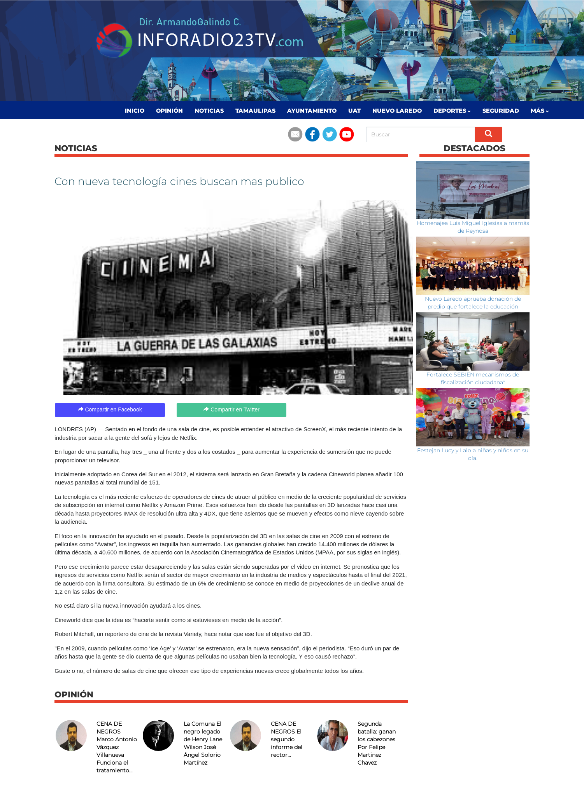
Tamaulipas (255, 110)
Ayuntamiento (312, 110)
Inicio (134, 110)
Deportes (452, 110)
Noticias (209, 110)
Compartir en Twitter (231, 409)
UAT (354, 110)
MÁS (540, 110)
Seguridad (500, 110)
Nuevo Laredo (397, 110)
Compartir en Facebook (110, 409)
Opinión (169, 110)
